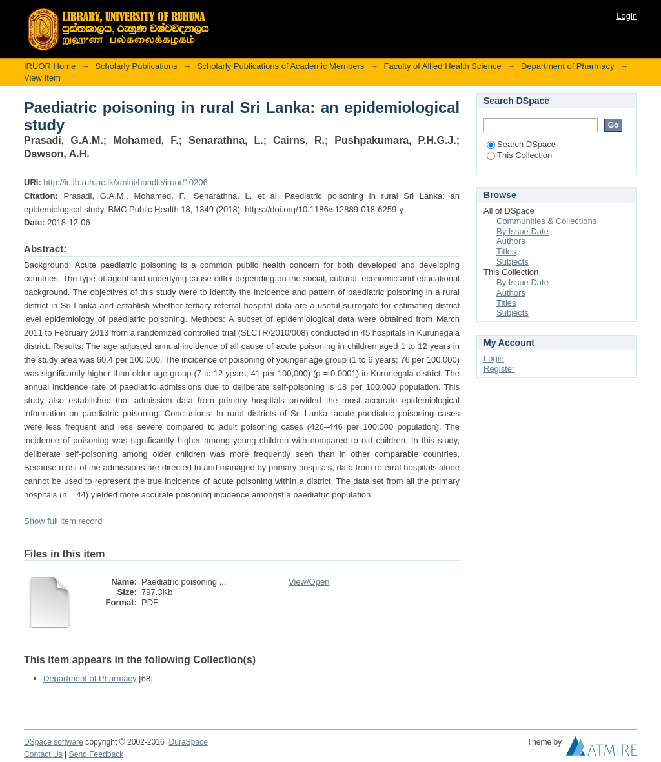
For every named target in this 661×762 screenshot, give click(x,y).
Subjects (512, 261)
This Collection (519, 155)
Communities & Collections (546, 221)
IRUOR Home (50, 66)
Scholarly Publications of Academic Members (280, 66)
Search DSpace (521, 144)
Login (626, 16)
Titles (506, 251)
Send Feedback (96, 754)
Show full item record (63, 521)
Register (498, 369)
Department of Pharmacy (568, 66)
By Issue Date (522, 231)
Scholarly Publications (136, 66)
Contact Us (43, 754)
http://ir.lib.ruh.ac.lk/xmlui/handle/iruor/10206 (125, 182)
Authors (510, 241)
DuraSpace (187, 742)
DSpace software (53, 742)
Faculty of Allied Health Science (443, 66)
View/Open (309, 582)
